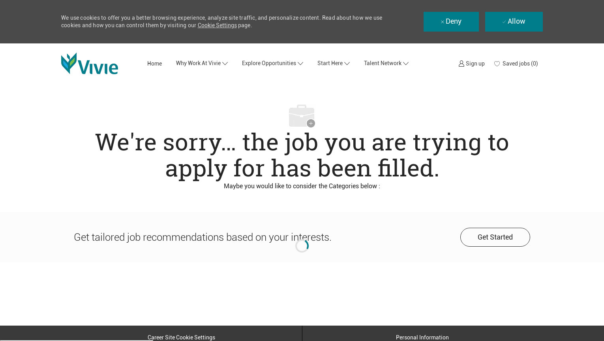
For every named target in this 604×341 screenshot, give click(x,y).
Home (154, 63)
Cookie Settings (217, 25)
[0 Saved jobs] (516, 63)
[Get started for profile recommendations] (495, 237)
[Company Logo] (100, 63)
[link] (471, 63)
